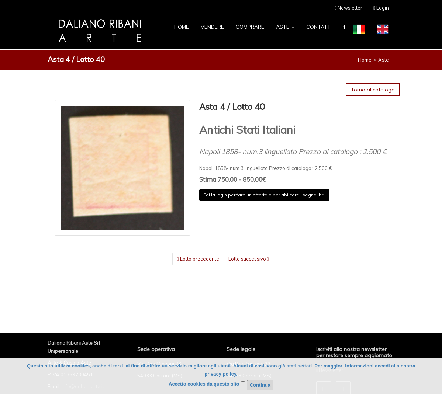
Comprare (250, 27)
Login (381, 8)
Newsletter (349, 8)
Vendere (212, 27)
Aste (285, 27)
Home (181, 27)
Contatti (319, 27)
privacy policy (220, 374)
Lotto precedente (198, 259)
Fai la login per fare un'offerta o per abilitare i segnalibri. (264, 195)
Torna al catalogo (373, 89)
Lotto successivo (248, 259)
